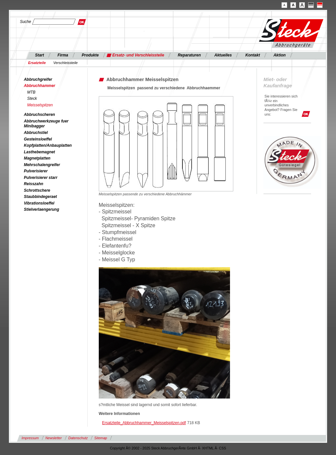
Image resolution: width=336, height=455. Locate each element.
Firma (62, 55)
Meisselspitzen (40, 105)
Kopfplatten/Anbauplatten (48, 145)
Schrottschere (37, 190)
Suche (25, 21)
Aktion (279, 55)
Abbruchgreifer (38, 79)
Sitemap (100, 438)
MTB (31, 92)
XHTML (208, 448)
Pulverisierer (36, 171)
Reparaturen (189, 55)
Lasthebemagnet (39, 152)
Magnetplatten (37, 158)
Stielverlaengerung (41, 209)
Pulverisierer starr (40, 177)
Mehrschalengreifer (42, 164)
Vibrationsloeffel (39, 203)
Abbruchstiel (36, 132)
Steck (32, 98)
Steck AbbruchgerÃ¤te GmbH (174, 448)
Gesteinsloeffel (38, 139)
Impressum (30, 438)
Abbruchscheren (39, 114)
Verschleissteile (65, 63)
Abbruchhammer (39, 85)
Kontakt (252, 55)
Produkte (90, 55)
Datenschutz (78, 438)
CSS (222, 448)
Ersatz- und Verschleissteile (138, 55)
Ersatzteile (37, 63)
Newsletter (53, 438)
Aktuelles (223, 55)
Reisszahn (33, 184)
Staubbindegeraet (40, 196)
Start (39, 55)
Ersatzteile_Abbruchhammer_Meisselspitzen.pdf (144, 423)
